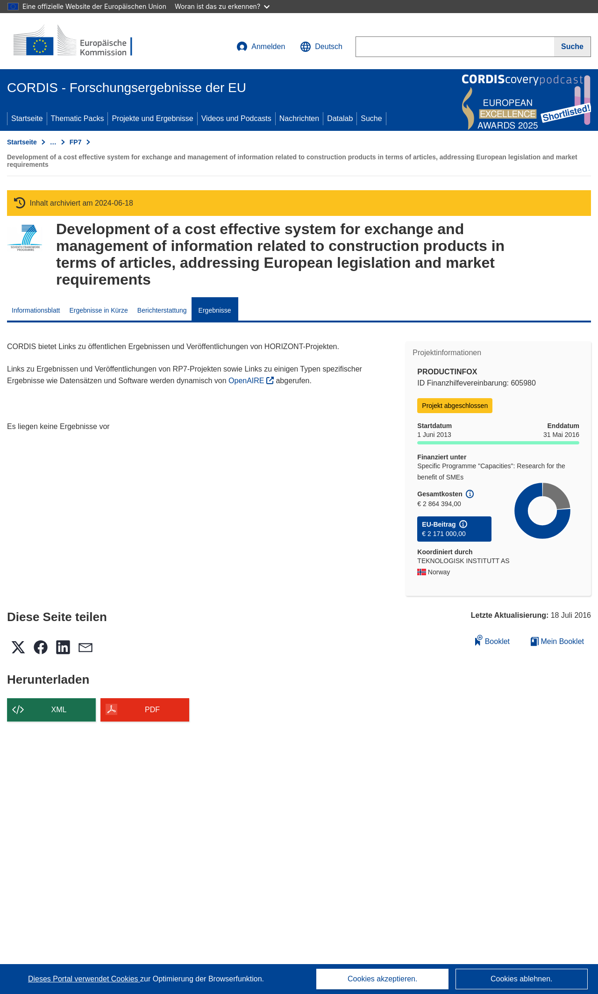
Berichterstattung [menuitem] (162, 310)
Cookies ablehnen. (522, 979)
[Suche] (572, 46)
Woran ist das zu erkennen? (222, 6)
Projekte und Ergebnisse (152, 118)
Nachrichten (299, 118)
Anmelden (260, 46)
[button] (321, 47)
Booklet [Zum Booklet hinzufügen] (492, 640)
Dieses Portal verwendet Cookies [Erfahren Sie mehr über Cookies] (84, 979)
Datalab (340, 118)
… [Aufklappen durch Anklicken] (53, 142)
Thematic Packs (77, 118)
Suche (371, 118)
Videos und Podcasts (236, 118)
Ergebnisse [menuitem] (215, 310)
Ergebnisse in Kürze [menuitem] (99, 310)
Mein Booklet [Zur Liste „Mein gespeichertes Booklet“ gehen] (557, 641)
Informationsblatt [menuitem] (36, 310)
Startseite (27, 118)
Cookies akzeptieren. (382, 979)
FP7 (76, 142)
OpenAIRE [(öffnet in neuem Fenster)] (247, 381)
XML (59, 710)
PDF (152, 710)
